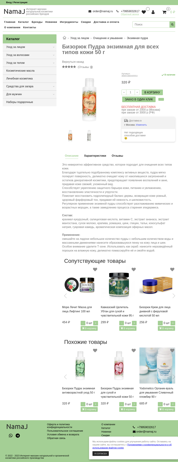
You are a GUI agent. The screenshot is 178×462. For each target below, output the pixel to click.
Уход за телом (15, 62)
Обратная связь (56, 438)
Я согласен (100, 454)
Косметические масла (20, 70)
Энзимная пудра (137, 38)
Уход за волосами (17, 55)
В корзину (90, 328)
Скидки (105, 435)
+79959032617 (130, 11)
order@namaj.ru (102, 11)
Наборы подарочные (19, 102)
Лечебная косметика (19, 78)
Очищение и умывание (108, 38)
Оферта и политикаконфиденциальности (59, 426)
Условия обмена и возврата (63, 434)
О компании (108, 424)
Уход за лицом (79, 38)
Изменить (141, 124)
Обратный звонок (130, 14)
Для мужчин (14, 94)
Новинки (106, 431)
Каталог (105, 428)
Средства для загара (19, 86)
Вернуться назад (73, 61)
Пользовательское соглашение (65, 430)
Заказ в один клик (139, 99)
